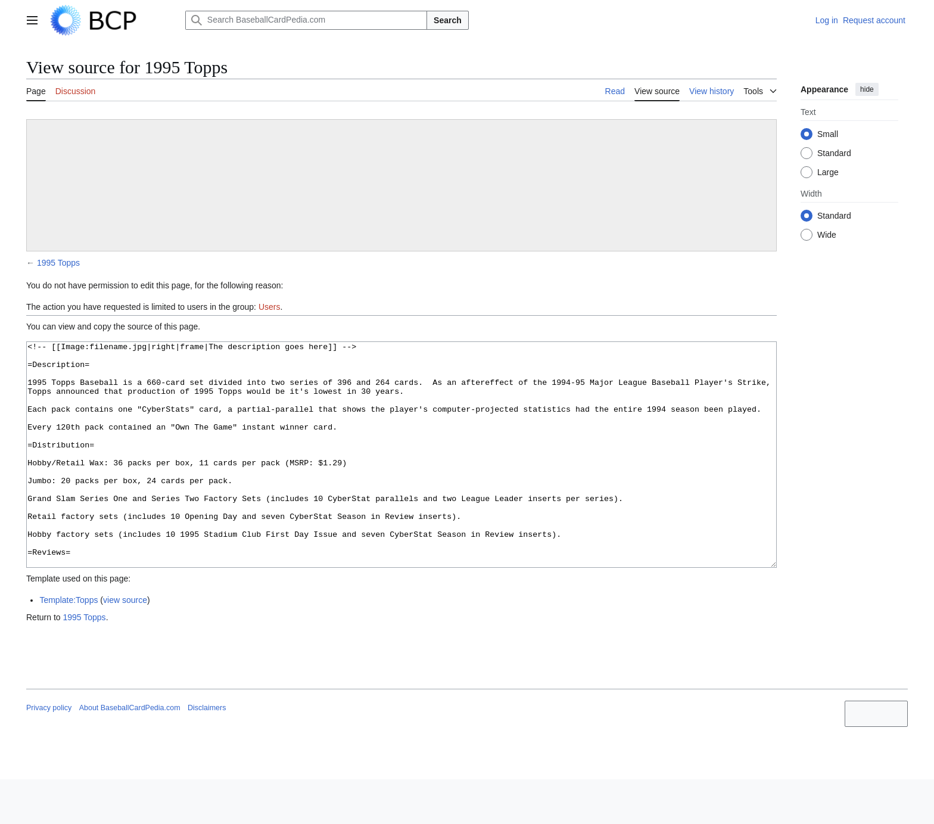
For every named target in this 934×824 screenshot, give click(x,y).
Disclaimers (207, 752)
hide (867, 89)
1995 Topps (58, 263)
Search (448, 20)
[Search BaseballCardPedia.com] (306, 20)
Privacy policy (48, 752)
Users (270, 307)
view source (125, 644)
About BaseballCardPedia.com (129, 752)
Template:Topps (68, 644)
